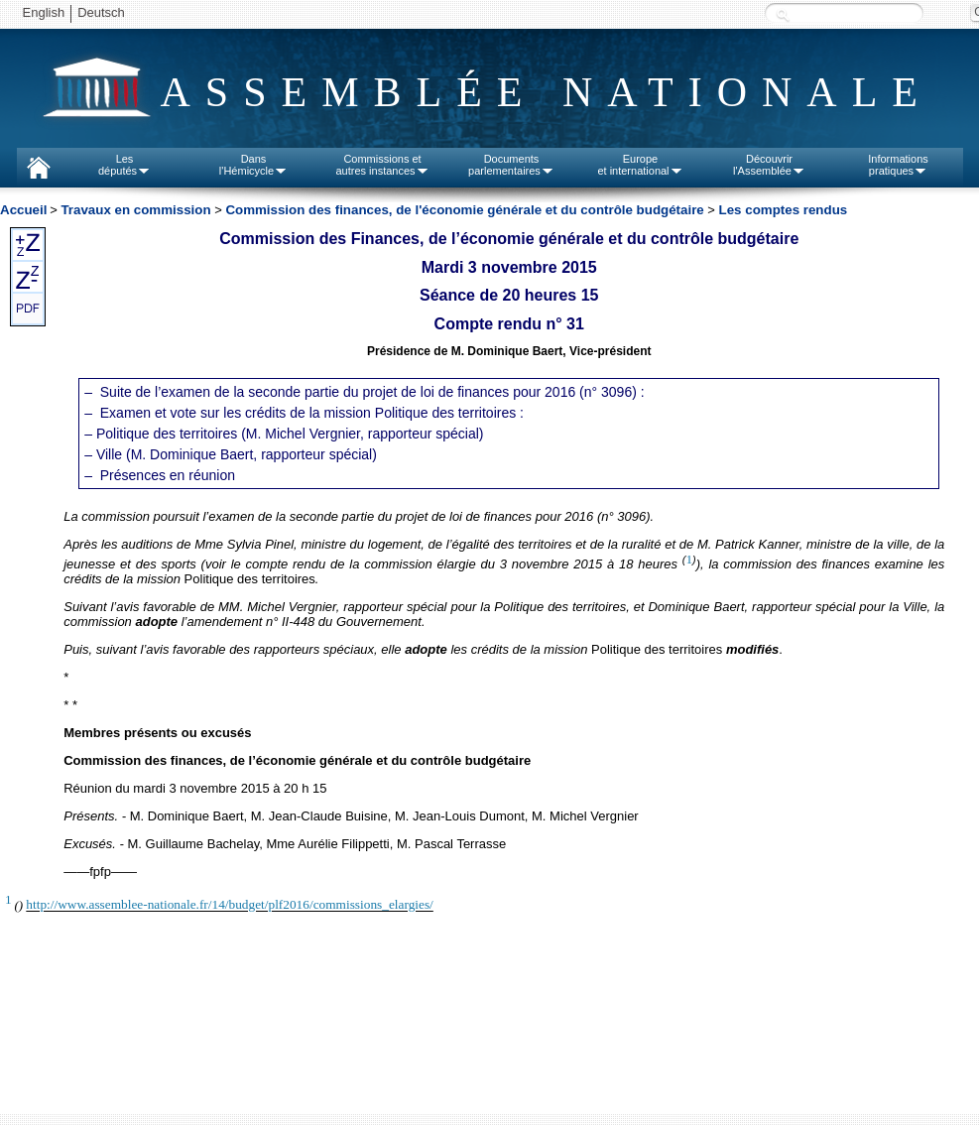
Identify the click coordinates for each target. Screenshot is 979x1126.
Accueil (23, 209)
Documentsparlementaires (511, 165)
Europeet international (639, 165)
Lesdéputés (124, 165)
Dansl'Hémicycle (253, 165)
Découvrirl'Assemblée (769, 165)
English (44, 12)
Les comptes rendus (783, 209)
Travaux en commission (135, 209)
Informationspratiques (898, 165)
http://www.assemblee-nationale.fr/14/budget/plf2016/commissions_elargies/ (229, 905)
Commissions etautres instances (381, 165)
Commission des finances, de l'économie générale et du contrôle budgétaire (464, 209)
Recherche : (783, 14)
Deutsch (101, 12)
